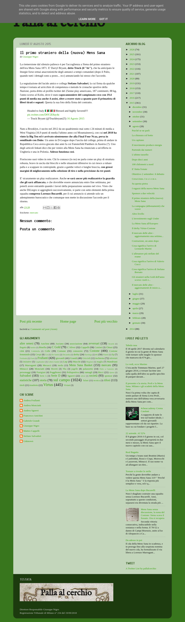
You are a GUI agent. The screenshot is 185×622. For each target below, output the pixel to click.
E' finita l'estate (139, 169)
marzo (135, 313)
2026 (132, 49)
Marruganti (30, 365)
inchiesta (99, 358)
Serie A (43, 376)
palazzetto (88, 368)
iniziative (27, 361)
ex (96, 354)
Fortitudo (23, 358)
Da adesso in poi (134, 540)
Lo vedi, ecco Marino (136, 364)
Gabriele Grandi (31, 420)
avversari (93, 343)
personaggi (25, 372)
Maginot (89, 362)
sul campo (61, 380)
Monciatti (39, 368)
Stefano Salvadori (32, 436)
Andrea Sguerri (31, 410)
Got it (103, 19)
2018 (132, 88)
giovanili (60, 358)
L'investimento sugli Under (145, 218)
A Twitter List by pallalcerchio (141, 568)
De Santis (55, 354)
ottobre (136, 116)
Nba (64, 369)
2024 (132, 59)
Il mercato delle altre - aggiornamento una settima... (147, 234)
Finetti (105, 354)
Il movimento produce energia (147, 145)
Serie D (55, 375)
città (22, 351)
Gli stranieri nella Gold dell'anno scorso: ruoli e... (148, 278)
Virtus (48, 384)
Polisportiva (73, 372)
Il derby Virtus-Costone (143, 228)
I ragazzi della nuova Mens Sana (148, 188)
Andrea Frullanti (31, 400)
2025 (132, 54)
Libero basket (54, 362)
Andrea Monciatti (32, 405)
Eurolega (88, 354)
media (60, 365)
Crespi (38, 354)
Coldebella (35, 351)
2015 (132, 102)
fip (113, 354)
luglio (135, 293)
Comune (61, 351)
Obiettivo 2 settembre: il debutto (148, 174)
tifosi (107, 380)
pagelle (74, 369)
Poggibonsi (55, 372)
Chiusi (109, 347)
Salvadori (25, 375)
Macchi (76, 361)
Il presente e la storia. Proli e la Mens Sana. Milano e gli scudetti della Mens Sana (145, 386)
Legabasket (40, 362)
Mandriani (112, 361)
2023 (132, 64)
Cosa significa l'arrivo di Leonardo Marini (144, 247)
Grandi (73, 358)
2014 (132, 329)
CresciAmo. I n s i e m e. (144, 178)
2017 (132, 93)
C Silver (71, 347)
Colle (47, 351)
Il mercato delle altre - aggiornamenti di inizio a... (146, 286)
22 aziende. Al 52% (135, 433)
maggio (136, 303)
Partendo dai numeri (142, 149)
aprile (135, 308)
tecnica (97, 380)
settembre (137, 121)
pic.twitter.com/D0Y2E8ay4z (43, 114)
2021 (132, 73)
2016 (132, 97)
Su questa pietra (140, 183)
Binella (42, 347)
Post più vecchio (105, 321)
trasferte (34, 385)
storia (43, 380)
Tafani (85, 380)
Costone (95, 351)
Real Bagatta (132, 452)
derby (76, 354)
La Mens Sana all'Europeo (145, 223)
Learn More (87, 19)
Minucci (24, 368)
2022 (132, 68)
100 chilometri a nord (142, 164)
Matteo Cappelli (31, 430)
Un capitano (138, 140)
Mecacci (47, 365)
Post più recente (31, 321)
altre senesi (26, 343)
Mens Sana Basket (80, 365)
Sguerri (71, 375)
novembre (137, 111)
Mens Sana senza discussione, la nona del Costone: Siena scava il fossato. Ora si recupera (152, 514)
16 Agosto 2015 (75, 118)
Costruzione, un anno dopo (145, 241)
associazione (76, 343)
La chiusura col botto (142, 135)
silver (83, 376)
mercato (34, 212)
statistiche (26, 380)
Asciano (59, 343)
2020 (132, 78)
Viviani (67, 385)
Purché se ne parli (141, 130)
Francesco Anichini (33, 415)
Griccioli (86, 358)
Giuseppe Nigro (31, 425)
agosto (136, 126)
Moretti (54, 369)
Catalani (98, 347)
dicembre (137, 107)
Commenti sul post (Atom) (43, 329)
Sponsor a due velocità (143, 193)
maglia (100, 361)
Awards (111, 344)
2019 (132, 83)
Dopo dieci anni (140, 159)
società (93, 375)
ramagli (88, 372)
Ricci (101, 372)
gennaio (136, 322)
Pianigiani (41, 372)
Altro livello (138, 213)
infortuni (114, 358)
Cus (46, 354)
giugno (136, 298)
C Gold (56, 347)
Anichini (45, 343)
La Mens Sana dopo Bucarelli (140, 490)
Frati (32, 358)
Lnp (65, 361)
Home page (68, 321)
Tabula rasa (131, 345)
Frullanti (43, 358)
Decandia (66, 354)
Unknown (28, 441)
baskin (33, 347)
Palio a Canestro (107, 369)
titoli (22, 385)
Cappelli (85, 347)
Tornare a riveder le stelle (138, 471)
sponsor (108, 375)
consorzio (78, 351)
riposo (111, 372)
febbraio (136, 318)
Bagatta (23, 347)
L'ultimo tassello (140, 154)
